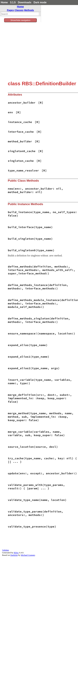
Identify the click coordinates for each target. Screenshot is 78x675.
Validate (5, 550)
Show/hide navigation (20, 20)
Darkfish (14, 555)
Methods (29, 10)
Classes (19, 10)
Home (4, 2)
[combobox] (20, 13)
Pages (10, 10)
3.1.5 (13, 2)
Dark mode (40, 2)
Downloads (24, 2)
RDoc (16, 552)
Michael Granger (28, 555)
